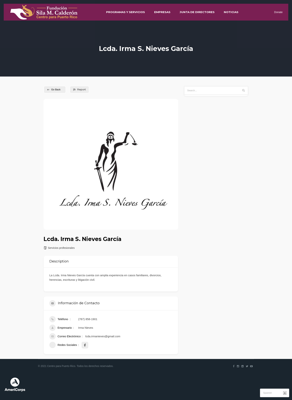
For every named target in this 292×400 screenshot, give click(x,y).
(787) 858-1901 (87, 319)
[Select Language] (274, 393)
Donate (278, 12)
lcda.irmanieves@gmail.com (102, 336)
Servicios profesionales (61, 247)
